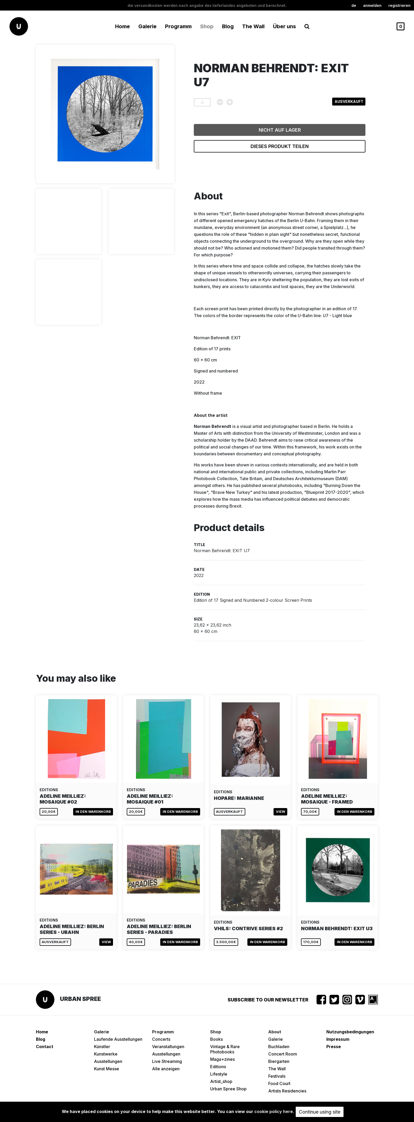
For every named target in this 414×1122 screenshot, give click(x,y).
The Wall (253, 26)
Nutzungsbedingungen (350, 1031)
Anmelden (372, 5)
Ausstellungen (108, 1061)
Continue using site (319, 1112)
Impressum (337, 1039)
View (280, 811)
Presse (333, 1046)
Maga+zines (222, 1059)
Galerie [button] (147, 26)
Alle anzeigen (166, 1068)
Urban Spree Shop (228, 1088)
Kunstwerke (105, 1054)
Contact (44, 1046)
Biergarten (278, 1061)
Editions (218, 1066)
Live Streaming (167, 1061)
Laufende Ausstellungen (118, 1039)
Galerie (275, 1039)
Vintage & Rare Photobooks (225, 1049)
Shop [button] (207, 26)
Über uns (284, 26)
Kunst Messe (106, 1068)
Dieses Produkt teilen (280, 146)
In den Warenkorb (93, 811)
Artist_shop (221, 1081)
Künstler (102, 1046)
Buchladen (278, 1046)
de (353, 5)
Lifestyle (218, 1074)
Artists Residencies (287, 1091)
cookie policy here (273, 1111)
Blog (228, 26)
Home (122, 26)
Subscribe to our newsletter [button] (268, 999)
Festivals (276, 1076)
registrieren (399, 5)
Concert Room (282, 1054)
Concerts (161, 1039)
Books (216, 1039)
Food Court (279, 1083)
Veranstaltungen (168, 1046)
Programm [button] (178, 26)
